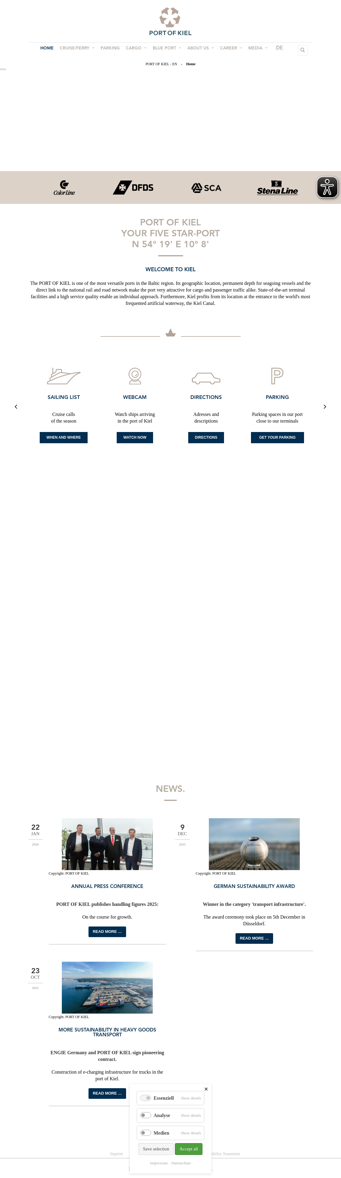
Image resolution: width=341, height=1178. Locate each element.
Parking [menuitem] (112, 50)
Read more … (107, 931)
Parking (277, 397)
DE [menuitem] (270, 50)
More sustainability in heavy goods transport (107, 1033)
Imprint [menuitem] (116, 1154)
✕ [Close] (206, 1089)
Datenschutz (181, 1163)
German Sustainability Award (254, 886)
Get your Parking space (277, 439)
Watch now (134, 437)
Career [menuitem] (228, 50)
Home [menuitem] (51, 50)
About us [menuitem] (199, 50)
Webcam (135, 397)
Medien (161, 1133)
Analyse (162, 1115)
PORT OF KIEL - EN (161, 64)
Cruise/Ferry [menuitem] (80, 50)
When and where (63, 437)
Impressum (159, 1163)
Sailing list (64, 397)
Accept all (188, 1148)
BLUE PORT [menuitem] (166, 50)
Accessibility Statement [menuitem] (220, 1154)
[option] (63, 187)
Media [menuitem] (253, 50)
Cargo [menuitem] (136, 50)
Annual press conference (107, 886)
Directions (206, 397)
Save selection (156, 1148)
